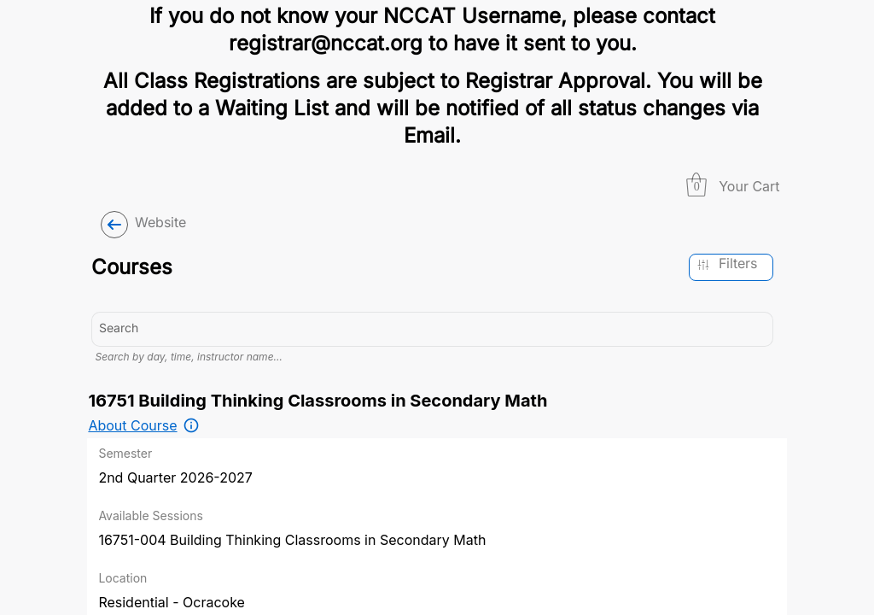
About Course (132, 499)
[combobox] (432, 311)
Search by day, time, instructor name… (188, 431)
